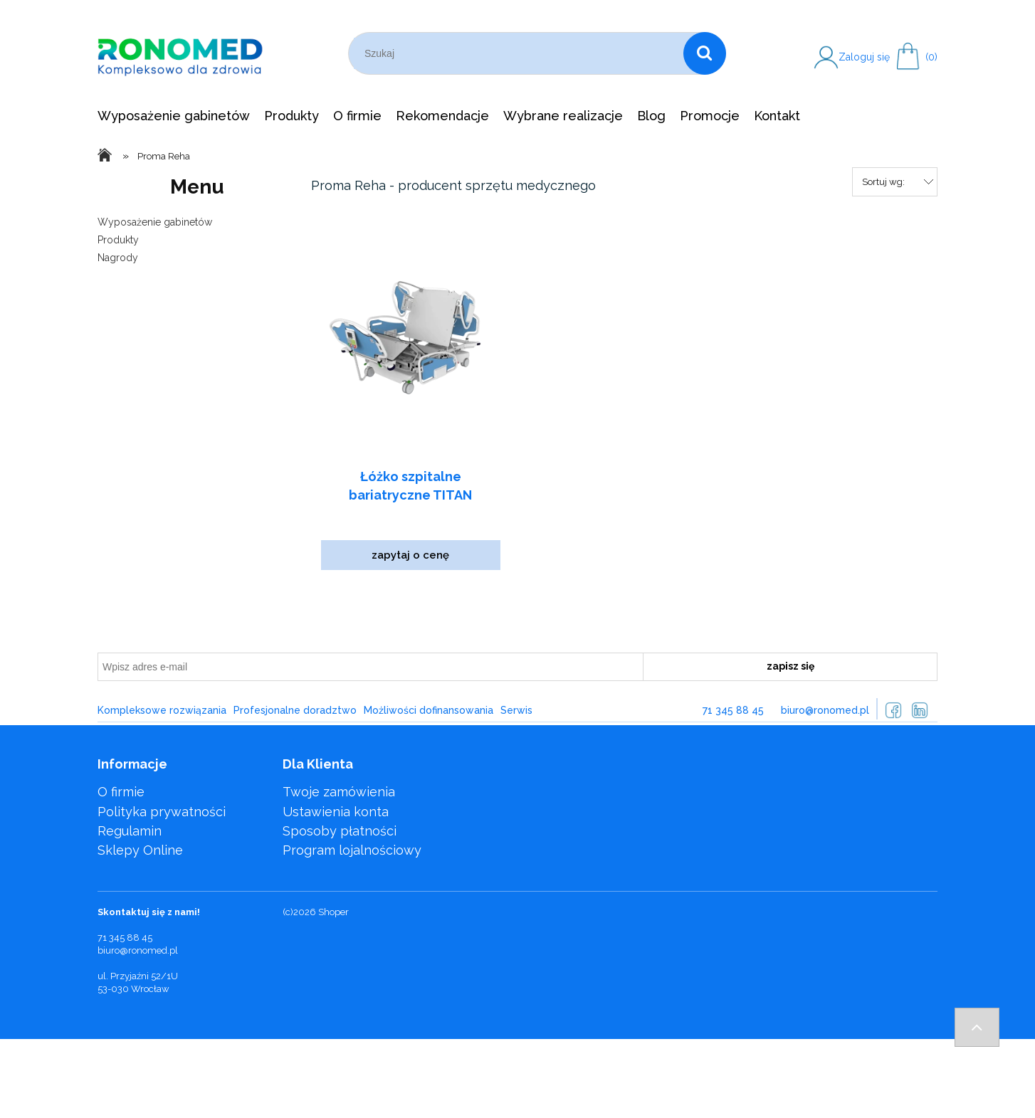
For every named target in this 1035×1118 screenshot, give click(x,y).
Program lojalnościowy (352, 850)
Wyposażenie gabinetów (155, 222)
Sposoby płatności (339, 830)
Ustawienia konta (336, 811)
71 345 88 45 (733, 710)
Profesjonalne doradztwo (295, 710)
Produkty (118, 240)
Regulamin (130, 830)
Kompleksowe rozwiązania (162, 710)
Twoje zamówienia (339, 791)
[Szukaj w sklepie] (518, 53)
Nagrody (118, 257)
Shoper (333, 912)
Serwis (516, 710)
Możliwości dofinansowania (428, 710)
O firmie (121, 791)
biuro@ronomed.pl (825, 710)
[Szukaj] (704, 53)
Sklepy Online (140, 850)
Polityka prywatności (162, 811)
